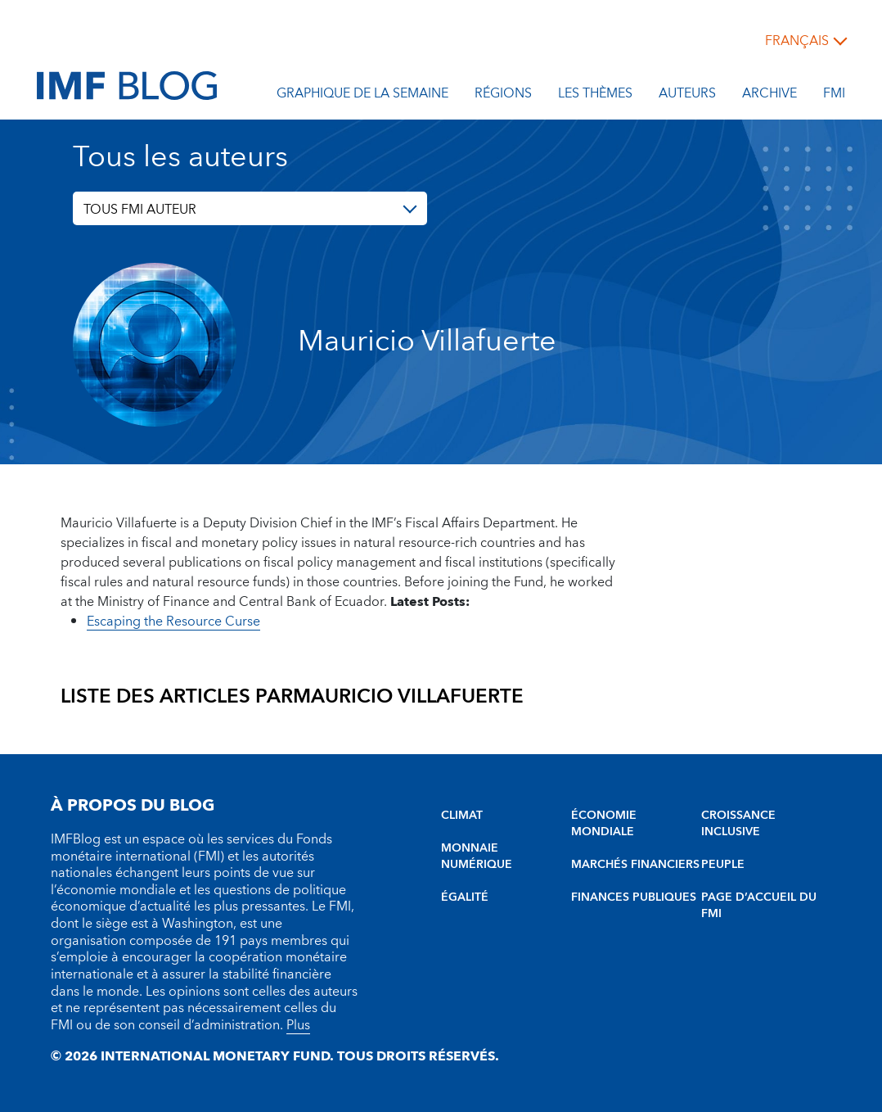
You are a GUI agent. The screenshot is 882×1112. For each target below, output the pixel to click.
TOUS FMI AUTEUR (139, 209)
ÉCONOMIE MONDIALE (604, 823)
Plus (298, 1025)
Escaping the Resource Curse (173, 621)
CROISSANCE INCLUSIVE (738, 823)
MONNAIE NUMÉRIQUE (476, 856)
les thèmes (595, 96)
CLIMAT (462, 815)
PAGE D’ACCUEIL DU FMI (759, 905)
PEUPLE (723, 865)
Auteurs (687, 96)
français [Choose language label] (797, 41)
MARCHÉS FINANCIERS (635, 865)
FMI (834, 96)
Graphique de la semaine (362, 96)
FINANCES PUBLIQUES (633, 897)
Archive (769, 96)
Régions (503, 96)
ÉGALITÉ (464, 897)
